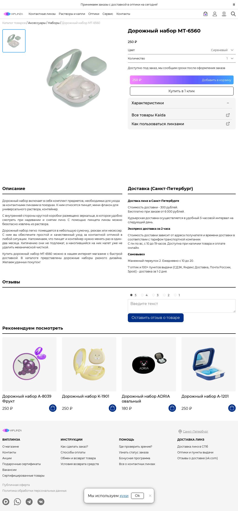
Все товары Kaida (149, 115)
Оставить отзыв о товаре (156, 317)
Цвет (131, 50)
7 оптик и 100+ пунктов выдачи (150, 267)
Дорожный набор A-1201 (205, 396)
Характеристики (148, 103)
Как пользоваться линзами (158, 124)
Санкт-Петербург (195, 431)
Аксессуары (37, 23)
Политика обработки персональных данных (34, 490)
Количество (136, 58)
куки (124, 496)
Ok (137, 496)
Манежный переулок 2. (145, 260)
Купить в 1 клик (182, 91)
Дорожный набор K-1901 (85, 396)
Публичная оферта (16, 485)
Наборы (54, 23)
